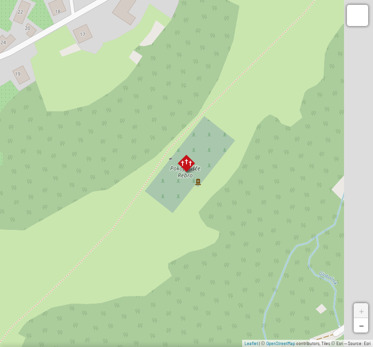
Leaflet (251, 343)
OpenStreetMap (280, 343)
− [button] (361, 325)
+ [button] (361, 310)
